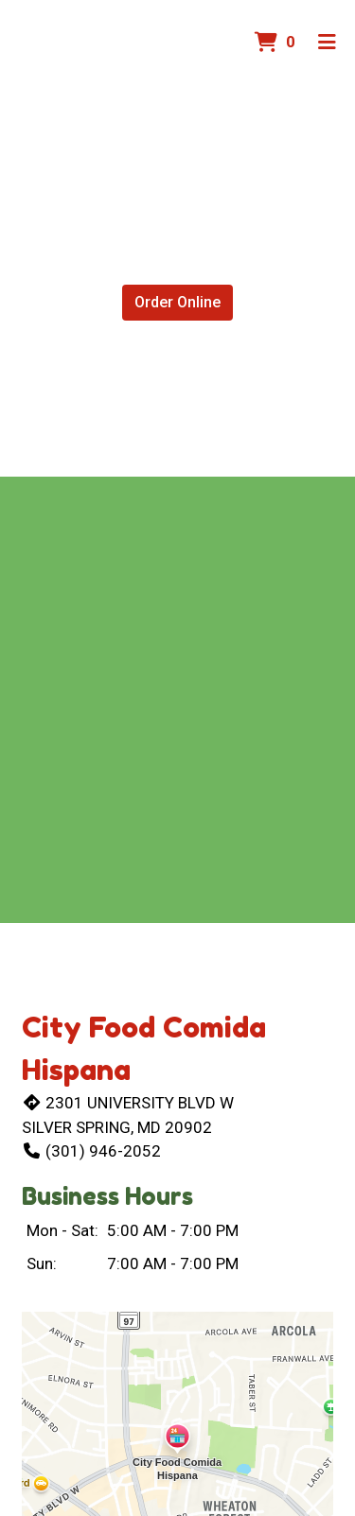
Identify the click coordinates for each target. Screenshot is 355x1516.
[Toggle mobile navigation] (327, 42)
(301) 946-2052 (91, 1150)
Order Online (177, 302)
